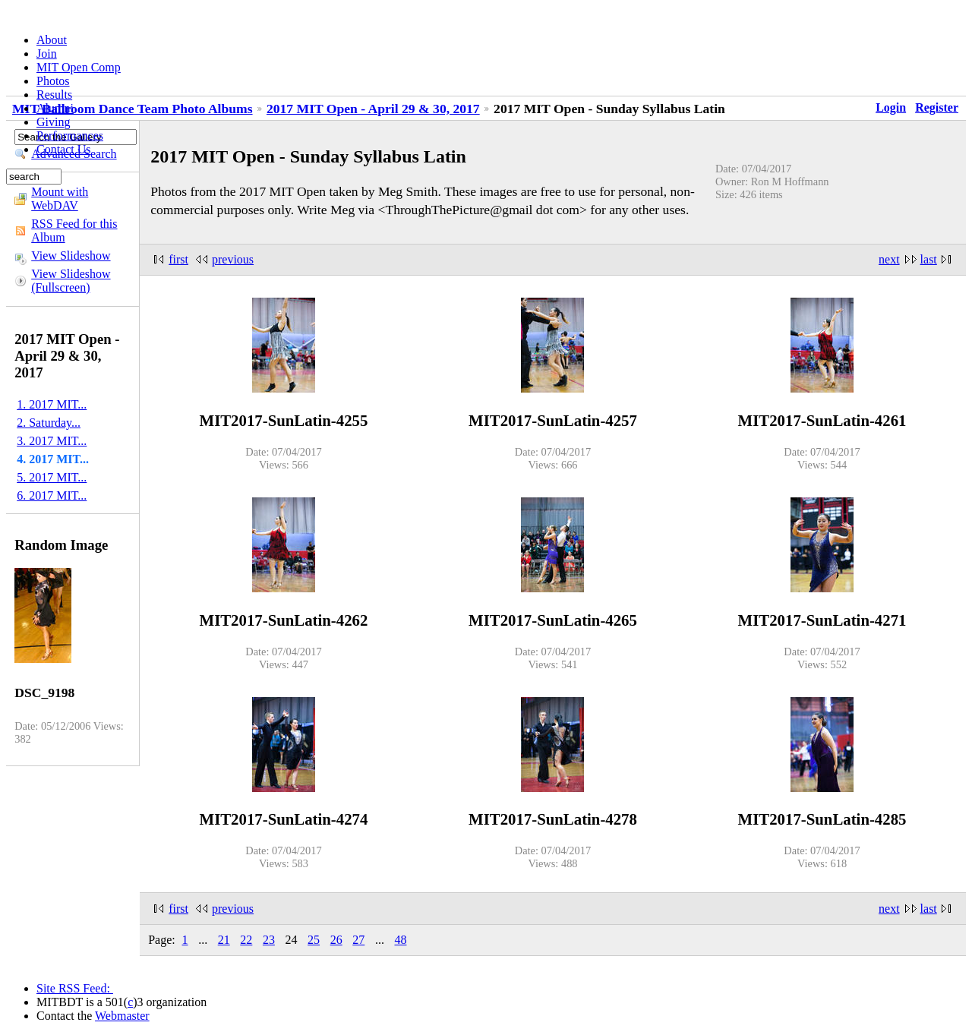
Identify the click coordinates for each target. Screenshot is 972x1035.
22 (246, 939)
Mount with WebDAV (59, 198)
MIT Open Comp (78, 67)
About (51, 39)
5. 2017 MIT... (52, 477)
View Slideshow (70, 255)
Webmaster (122, 1015)
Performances (69, 135)
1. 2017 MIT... (52, 404)
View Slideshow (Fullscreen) (70, 280)
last (928, 259)
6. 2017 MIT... (52, 495)
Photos (53, 80)
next (889, 259)
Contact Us (63, 149)
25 (314, 939)
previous (233, 259)
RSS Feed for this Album (74, 230)
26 (336, 939)
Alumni (55, 108)
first (178, 259)
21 (224, 939)
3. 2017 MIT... (52, 440)
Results (54, 94)
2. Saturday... (48, 422)
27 (358, 939)
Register (936, 107)
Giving (53, 121)
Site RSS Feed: (74, 988)
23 (269, 939)
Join (46, 53)
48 (400, 939)
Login (891, 107)
